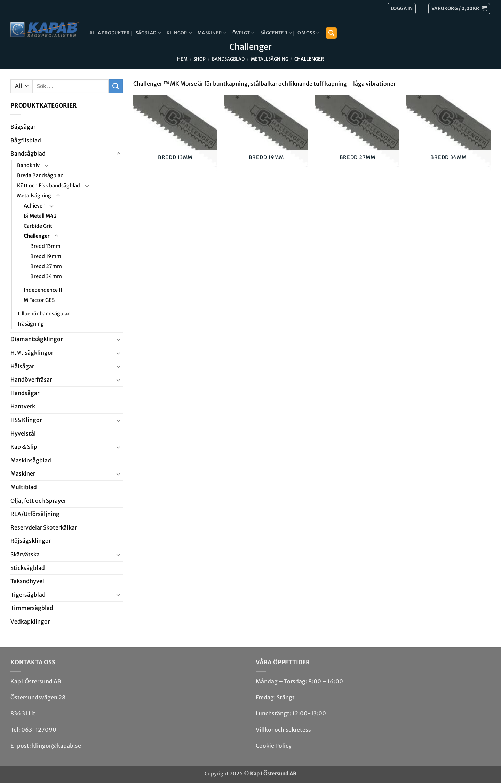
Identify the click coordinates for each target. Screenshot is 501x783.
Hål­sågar (22, 366)
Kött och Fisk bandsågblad (48, 185)
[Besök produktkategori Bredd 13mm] (175, 137)
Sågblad (148, 33)
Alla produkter (109, 33)
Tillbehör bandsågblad (44, 314)
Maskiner (212, 33)
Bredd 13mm (45, 246)
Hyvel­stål (23, 433)
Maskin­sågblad (30, 460)
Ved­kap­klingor (30, 621)
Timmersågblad (31, 607)
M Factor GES (39, 300)
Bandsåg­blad (228, 59)
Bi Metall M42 (40, 216)
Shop (199, 59)
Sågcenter (276, 33)
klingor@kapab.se (56, 745)
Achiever (34, 206)
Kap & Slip (23, 446)
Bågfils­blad (25, 140)
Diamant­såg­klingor (36, 339)
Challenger (36, 236)
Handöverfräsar (31, 379)
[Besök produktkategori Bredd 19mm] (266, 137)
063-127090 (38, 729)
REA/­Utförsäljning (34, 513)
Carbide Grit (38, 226)
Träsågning (30, 324)
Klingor (179, 33)
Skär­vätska (25, 554)
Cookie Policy (274, 745)
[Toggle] (118, 154)
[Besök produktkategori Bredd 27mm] (357, 137)
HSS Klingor (26, 419)
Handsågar (24, 393)
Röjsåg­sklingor (30, 540)
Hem (182, 59)
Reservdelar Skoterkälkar (43, 527)
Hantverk (22, 406)
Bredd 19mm (45, 256)
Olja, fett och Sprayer (38, 500)
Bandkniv (28, 165)
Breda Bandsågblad (40, 175)
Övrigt (243, 33)
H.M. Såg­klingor (31, 352)
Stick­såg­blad (27, 567)
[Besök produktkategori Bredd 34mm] (448, 137)
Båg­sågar (22, 126)
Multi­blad (23, 487)
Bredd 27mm (46, 266)
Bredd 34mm (46, 276)
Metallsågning (269, 59)
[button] (459, 8)
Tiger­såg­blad (28, 594)
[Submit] (115, 86)
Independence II (43, 290)
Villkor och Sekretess (283, 729)
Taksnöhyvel (27, 581)
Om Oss (308, 33)
